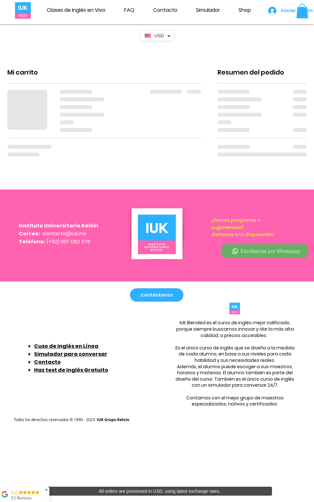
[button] (302, 11)
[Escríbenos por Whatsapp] (265, 251)
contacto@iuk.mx (64, 233)
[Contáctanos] (156, 295)
